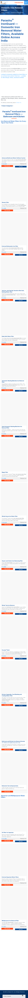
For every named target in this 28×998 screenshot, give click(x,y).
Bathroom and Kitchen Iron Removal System (14, 742)
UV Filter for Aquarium (7, 832)
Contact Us (18, 102)
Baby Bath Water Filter (8, 336)
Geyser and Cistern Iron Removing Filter (12, 561)
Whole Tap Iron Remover (8, 605)
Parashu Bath (6, 650)
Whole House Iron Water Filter (10, 516)
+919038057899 (18, 2)
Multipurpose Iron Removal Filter (10, 920)
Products (7, 12)
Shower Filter (5, 202)
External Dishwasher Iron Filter (10, 246)
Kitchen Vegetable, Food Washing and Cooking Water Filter (12, 695)
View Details (7, 165)
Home (2, 12)
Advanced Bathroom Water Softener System (13, 158)
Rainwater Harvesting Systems (10, 786)
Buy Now (21, 166)
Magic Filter (5, 472)
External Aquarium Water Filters (10, 877)
